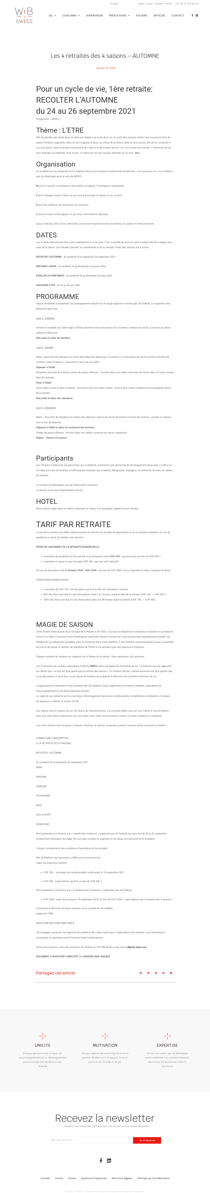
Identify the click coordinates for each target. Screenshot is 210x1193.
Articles (159, 15)
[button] (141, 973)
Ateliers (141, 15)
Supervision (94, 15)
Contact (177, 15)
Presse (72, 1176)
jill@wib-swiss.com (137, 946)
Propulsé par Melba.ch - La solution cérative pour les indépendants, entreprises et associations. (105, 1189)
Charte (59, 1176)
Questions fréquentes (94, 1176)
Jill (52, 15)
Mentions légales (122, 1176)
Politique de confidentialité (153, 1176)
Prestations (119, 15)
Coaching (71, 15)
